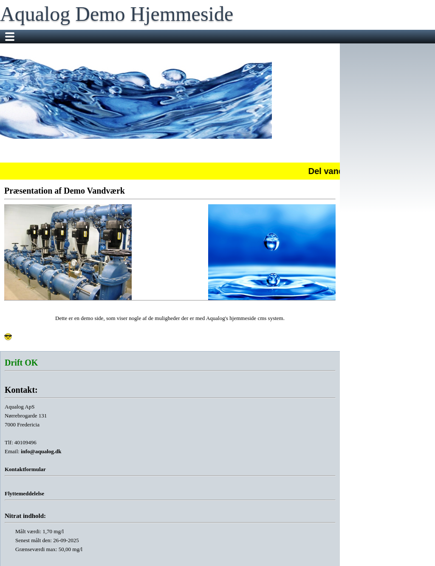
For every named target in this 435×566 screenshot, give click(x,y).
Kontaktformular (25, 469)
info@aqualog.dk (41, 451)
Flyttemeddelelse (24, 493)
